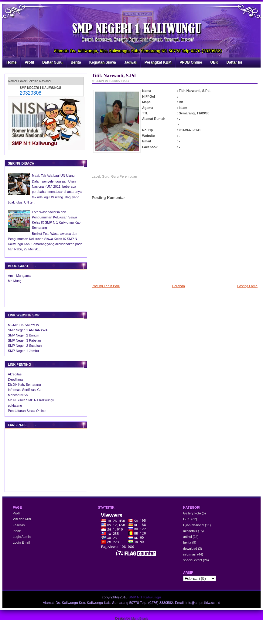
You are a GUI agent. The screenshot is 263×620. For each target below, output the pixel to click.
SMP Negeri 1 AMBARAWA (28, 330)
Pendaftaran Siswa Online (27, 411)
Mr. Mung (15, 281)
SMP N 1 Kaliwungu (144, 597)
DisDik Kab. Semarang (24, 384)
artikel (188, 536)
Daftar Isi (234, 62)
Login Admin (22, 536)
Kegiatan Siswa (102, 62)
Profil (29, 62)
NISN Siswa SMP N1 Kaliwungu (31, 400)
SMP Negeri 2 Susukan (25, 345)
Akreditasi (15, 374)
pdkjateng (15, 405)
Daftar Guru (52, 62)
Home (11, 62)
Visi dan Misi (22, 519)
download (190, 548)
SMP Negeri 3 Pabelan (24, 340)
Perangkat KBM (158, 62)
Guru (105, 176)
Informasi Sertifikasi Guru (26, 390)
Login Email (21, 542)
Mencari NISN (18, 395)
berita (187, 542)
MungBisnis (139, 618)
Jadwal (130, 62)
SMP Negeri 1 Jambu (23, 351)
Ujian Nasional (194, 525)
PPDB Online (190, 62)
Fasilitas (19, 525)
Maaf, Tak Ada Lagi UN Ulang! (53, 175)
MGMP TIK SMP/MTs (23, 325)
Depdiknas (15, 379)
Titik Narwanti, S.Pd (114, 75)
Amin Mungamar (20, 275)
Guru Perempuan (124, 176)
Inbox (17, 531)
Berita (76, 62)
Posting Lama (247, 286)
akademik (190, 531)
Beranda (178, 286)
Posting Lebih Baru (106, 286)
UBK (214, 62)
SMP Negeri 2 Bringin (23, 335)
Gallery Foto (192, 513)
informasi (190, 554)
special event (193, 560)
